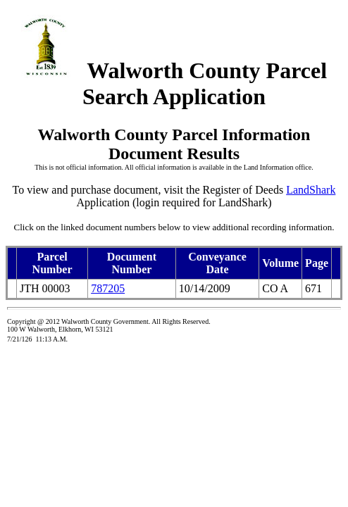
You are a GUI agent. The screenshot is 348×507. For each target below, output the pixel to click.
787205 (108, 288)
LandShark (310, 190)
